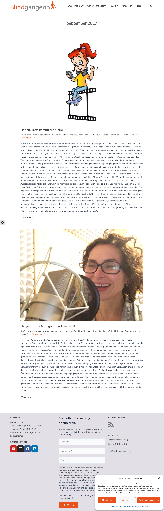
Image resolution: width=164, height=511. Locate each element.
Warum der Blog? (76, 6)
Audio (41, 331)
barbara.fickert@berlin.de (29, 432)
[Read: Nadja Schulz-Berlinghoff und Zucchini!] (82, 275)
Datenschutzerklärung (131, 506)
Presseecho (127, 6)
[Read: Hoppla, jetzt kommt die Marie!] (82, 81)
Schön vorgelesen (28, 331)
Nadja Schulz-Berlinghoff (101, 331)
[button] (159, 478)
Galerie (114, 6)
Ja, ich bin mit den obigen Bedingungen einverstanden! (78, 496)
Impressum (144, 506)
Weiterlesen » (27, 217)
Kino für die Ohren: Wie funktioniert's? (38, 134)
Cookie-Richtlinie (116, 506)
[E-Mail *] (82, 460)
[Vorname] (82, 441)
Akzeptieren (107, 500)
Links (138, 6)
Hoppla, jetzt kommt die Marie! (42, 130)
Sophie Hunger (121, 331)
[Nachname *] (82, 451)
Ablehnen (126, 500)
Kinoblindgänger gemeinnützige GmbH (113, 134)
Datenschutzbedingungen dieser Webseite (79, 475)
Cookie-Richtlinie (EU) (118, 444)
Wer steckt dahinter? (97, 6)
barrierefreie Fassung (68, 134)
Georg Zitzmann (86, 134)
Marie (135, 134)
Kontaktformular (18, 435)
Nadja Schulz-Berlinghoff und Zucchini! (47, 326)
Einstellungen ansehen (149, 500)
